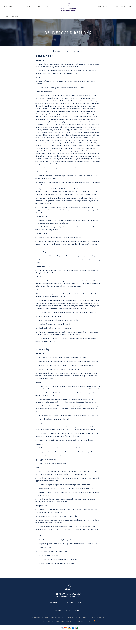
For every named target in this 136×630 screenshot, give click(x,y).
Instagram (58, 610)
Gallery (37, 6)
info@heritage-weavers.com (77, 602)
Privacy (58, 621)
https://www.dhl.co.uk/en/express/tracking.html (81, 244)
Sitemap (44, 621)
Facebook (68, 610)
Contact (47, 6)
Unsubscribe (80, 621)
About (18, 6)
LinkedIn (78, 610)
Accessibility (51, 621)
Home (7, 16)
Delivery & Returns (15, 16)
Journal (27, 6)
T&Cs (62, 621)
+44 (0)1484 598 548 (57, 602)
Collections (7, 6)
